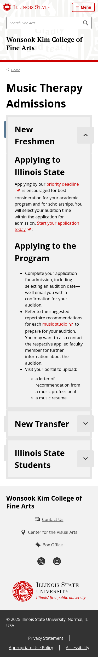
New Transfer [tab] (53, 423)
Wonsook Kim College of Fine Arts (44, 43)
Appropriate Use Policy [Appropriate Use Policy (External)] (31, 647)
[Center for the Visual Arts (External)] (49, 532)
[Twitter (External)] (41, 561)
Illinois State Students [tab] (53, 458)
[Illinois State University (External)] (26, 7)
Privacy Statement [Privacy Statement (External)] (45, 638)
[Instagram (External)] (57, 561)
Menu (86, 7)
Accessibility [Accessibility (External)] (77, 647)
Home (15, 69)
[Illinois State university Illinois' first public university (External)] (49, 591)
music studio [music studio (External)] (54, 324)
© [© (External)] (8, 619)
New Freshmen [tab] (53, 135)
